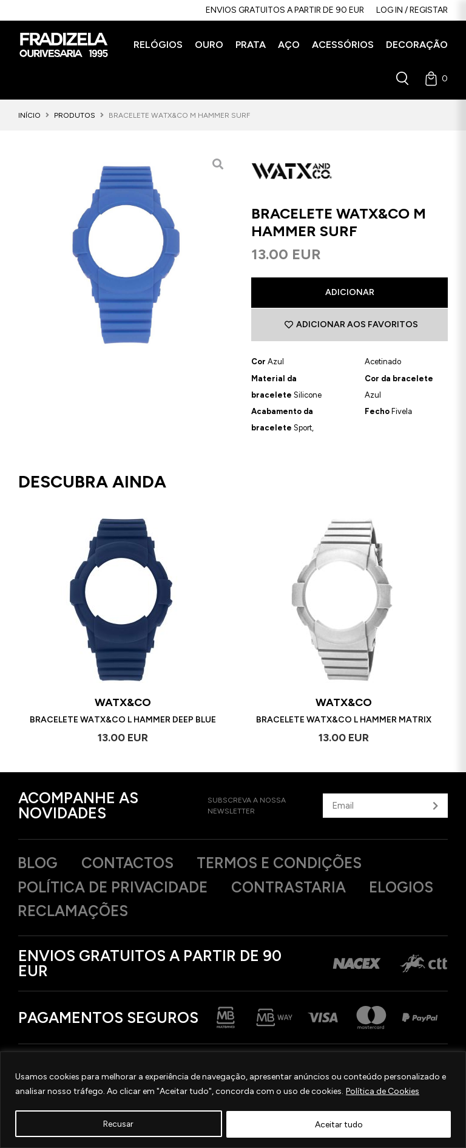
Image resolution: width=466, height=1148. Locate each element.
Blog (38, 864)
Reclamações (165, 912)
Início (29, 115)
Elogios (51, 912)
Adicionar (349, 292)
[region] (233, 1099)
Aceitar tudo (338, 1124)
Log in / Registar (412, 10)
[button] (158, 45)
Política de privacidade (115, 888)
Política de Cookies (382, 1091)
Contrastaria (294, 888)
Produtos (74, 115)
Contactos (131, 864)
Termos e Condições (287, 864)
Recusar (118, 1124)
